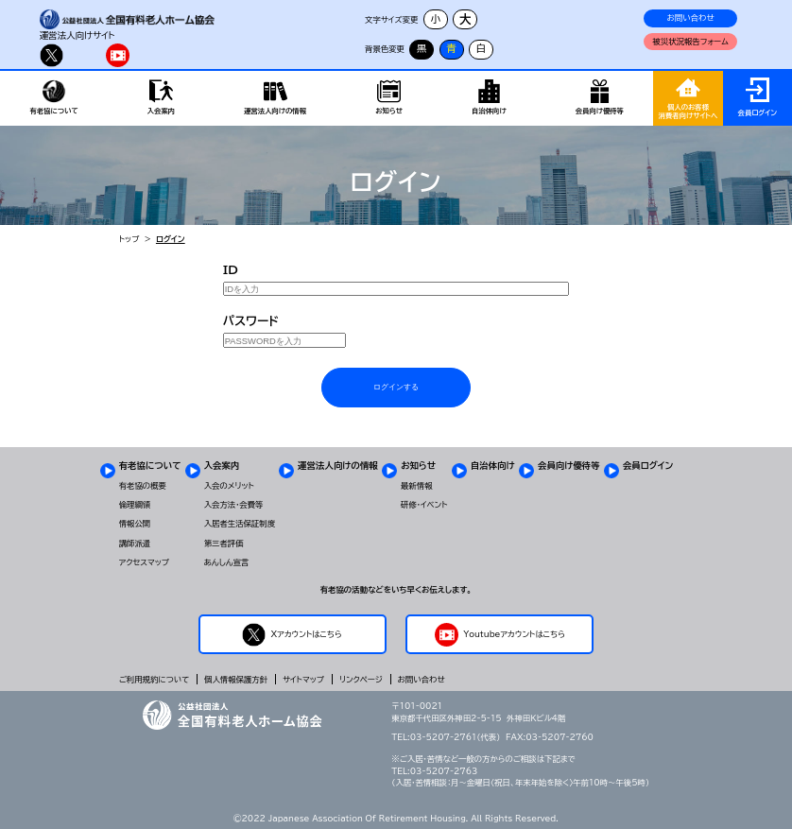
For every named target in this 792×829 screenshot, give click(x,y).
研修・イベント (424, 505)
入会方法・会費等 (234, 505)
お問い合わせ (691, 18)
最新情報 (417, 486)
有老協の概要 (142, 486)
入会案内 (222, 465)
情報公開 (135, 523)
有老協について (150, 465)
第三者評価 (224, 543)
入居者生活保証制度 (239, 523)
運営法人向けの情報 (337, 465)
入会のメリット (229, 486)
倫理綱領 (135, 505)
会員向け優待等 (569, 465)
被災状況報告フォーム (690, 41)
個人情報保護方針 (235, 679)
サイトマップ (303, 679)
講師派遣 (135, 543)
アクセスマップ (144, 562)
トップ (129, 239)
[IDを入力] (396, 289)
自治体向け (493, 465)
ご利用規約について (154, 679)
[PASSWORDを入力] (284, 340)
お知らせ (418, 465)
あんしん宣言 (227, 562)
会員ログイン (648, 465)
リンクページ (361, 679)
